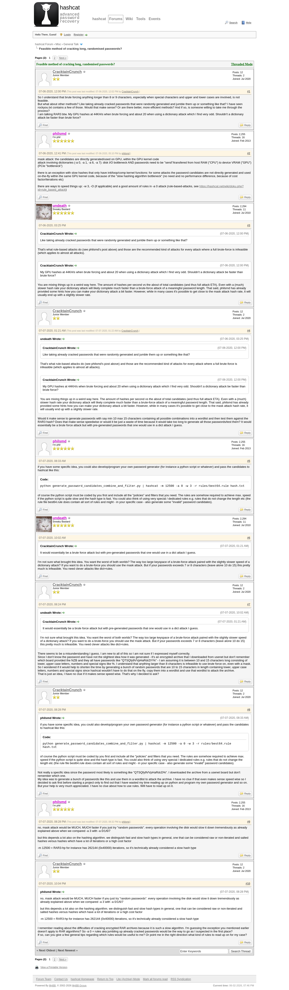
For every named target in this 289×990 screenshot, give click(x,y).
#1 (248, 91)
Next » (62, 57)
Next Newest (66, 950)
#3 (248, 225)
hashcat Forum (44, 44)
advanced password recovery (69, 13)
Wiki (129, 19)
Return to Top (105, 979)
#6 (248, 537)
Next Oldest (47, 950)
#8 (248, 709)
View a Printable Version (53, 967)
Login (67, 34)
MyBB (52, 985)
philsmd (125, 153)
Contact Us (61, 979)
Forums (115, 19)
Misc (58, 44)
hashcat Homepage (82, 979)
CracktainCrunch (67, 72)
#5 (248, 461)
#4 (248, 330)
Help (248, 22)
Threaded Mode (242, 64)
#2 (248, 153)
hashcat (99, 19)
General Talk (71, 44)
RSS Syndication (181, 979)
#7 (248, 604)
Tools (140, 19)
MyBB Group (79, 985)
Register (79, 34)
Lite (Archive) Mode (128, 979)
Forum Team (43, 979)
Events (154, 19)
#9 (248, 821)
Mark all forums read (155, 979)
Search (233, 22)
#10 (248, 883)
